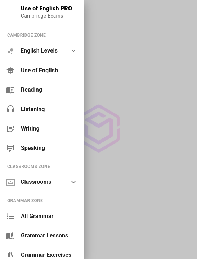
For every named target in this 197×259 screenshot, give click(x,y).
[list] (42, 91)
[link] (42, 70)
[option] (42, 51)
